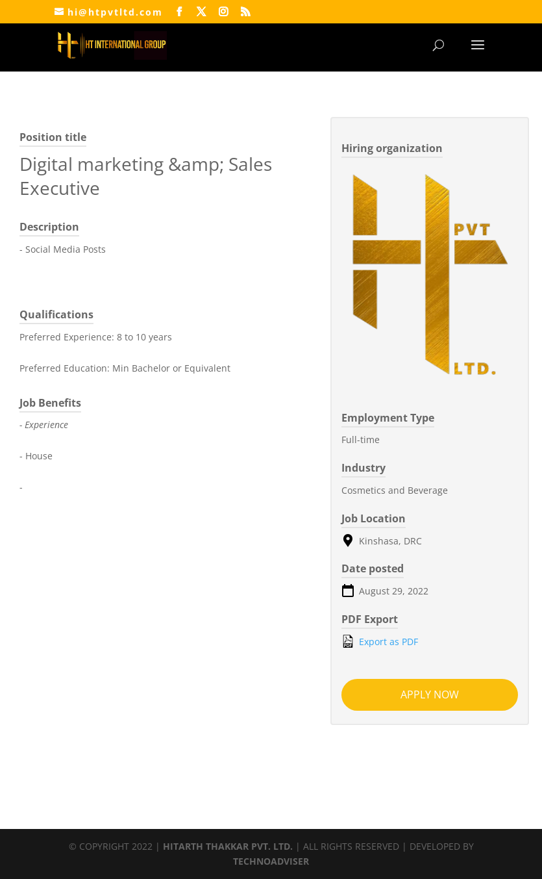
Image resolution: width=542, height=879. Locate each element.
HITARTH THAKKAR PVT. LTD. (228, 846)
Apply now (429, 694)
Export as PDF (379, 641)
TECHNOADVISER (271, 861)
